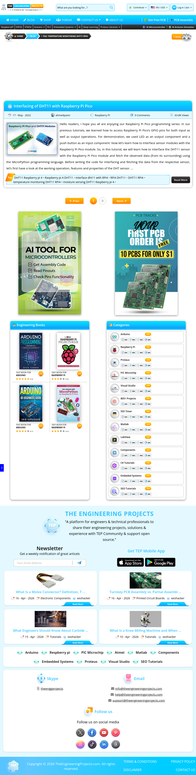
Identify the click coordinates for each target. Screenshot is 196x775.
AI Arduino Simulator (181, 27)
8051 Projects (128, 398)
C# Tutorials (127, 462)
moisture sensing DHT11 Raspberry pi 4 (88, 182)
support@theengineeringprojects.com (136, 700)
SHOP (45, 20)
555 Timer (126, 411)
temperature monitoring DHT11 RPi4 (37, 182)
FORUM (64, 20)
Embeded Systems (131, 475)
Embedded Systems (65, 27)
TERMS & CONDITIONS (140, 761)
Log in (181, 7)
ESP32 (19, 27)
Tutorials (53, 637)
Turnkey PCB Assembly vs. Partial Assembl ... (145, 592)
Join (187, 7)
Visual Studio (128, 385)
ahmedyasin (63, 115)
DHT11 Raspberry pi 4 (28, 178)
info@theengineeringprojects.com (136, 688)
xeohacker (81, 598)
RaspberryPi (7, 27)
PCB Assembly (181, 20)
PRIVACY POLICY (183, 761)
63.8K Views (182, 115)
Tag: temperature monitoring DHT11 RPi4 (64, 36)
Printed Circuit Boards (148, 598)
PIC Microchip (128, 372)
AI (80, 27)
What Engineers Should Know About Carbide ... (50, 630)
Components (128, 450)
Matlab (125, 424)
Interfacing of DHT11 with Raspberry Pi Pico (53, 106)
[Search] (82, 7)
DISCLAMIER (133, 770)
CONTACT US (185, 770)
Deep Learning (90, 27)
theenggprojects (50, 688)
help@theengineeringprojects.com (136, 694)
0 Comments (142, 115)
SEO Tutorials (128, 488)
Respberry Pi (128, 347)
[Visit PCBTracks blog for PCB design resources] (146, 314)
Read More (180, 180)
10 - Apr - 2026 (127, 637)
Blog (32, 36)
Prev (74, 201)
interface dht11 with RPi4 (92, 178)
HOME (12, 20)
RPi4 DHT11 (118, 178)
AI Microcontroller (154, 27)
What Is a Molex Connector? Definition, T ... (50, 592)
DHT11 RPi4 (135, 178)
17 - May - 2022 (22, 115)
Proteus (125, 360)
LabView (125, 437)
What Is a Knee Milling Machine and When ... (145, 630)
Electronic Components (53, 598)
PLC (49, 27)
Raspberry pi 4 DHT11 (59, 178)
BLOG (29, 20)
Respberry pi (55, 652)
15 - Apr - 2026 (32, 637)
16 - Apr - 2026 (22, 598)
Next (122, 201)
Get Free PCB (155, 20)
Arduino (39, 27)
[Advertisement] (98, 70)
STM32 (28, 27)
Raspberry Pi (102, 115)
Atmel (116, 652)
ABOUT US (114, 20)
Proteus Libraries (110, 27)
